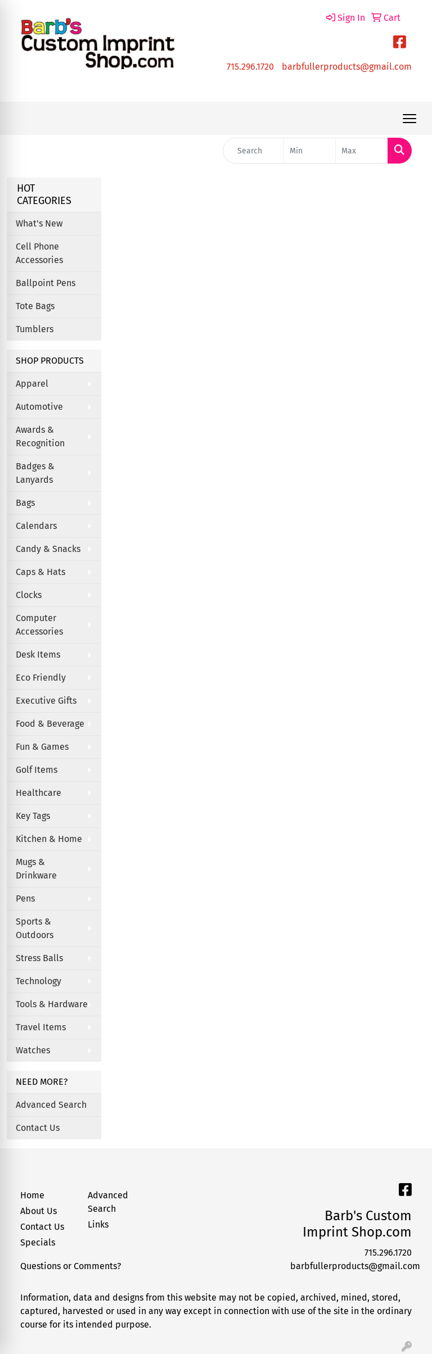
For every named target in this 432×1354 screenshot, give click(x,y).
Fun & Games (42, 746)
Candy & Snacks (48, 549)
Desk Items (38, 654)
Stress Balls (39, 958)
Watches (33, 1050)
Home (32, 1195)
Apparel (32, 383)
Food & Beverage (50, 723)
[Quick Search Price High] (361, 151)
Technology (38, 981)
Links (98, 1224)
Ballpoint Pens (45, 283)
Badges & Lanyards (35, 473)
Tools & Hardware (52, 1004)
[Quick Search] (253, 151)
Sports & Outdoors (34, 928)
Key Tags (33, 815)
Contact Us (38, 1127)
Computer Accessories (39, 625)
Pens (25, 898)
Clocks (29, 595)
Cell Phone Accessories (39, 253)
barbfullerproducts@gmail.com (347, 66)
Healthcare (38, 792)
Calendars (36, 525)
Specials (37, 1242)
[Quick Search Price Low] (310, 151)
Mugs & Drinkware (36, 869)
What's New (39, 223)
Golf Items (36, 769)
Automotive (39, 406)
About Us (38, 1211)
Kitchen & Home (49, 839)
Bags (25, 502)
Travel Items (41, 1027)
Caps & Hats (40, 572)
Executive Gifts (46, 700)
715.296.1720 (250, 66)
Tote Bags (35, 306)
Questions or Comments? (70, 1266)
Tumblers (34, 329)
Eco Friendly (41, 677)
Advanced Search (51, 1104)
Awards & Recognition (40, 436)
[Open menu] (409, 118)
